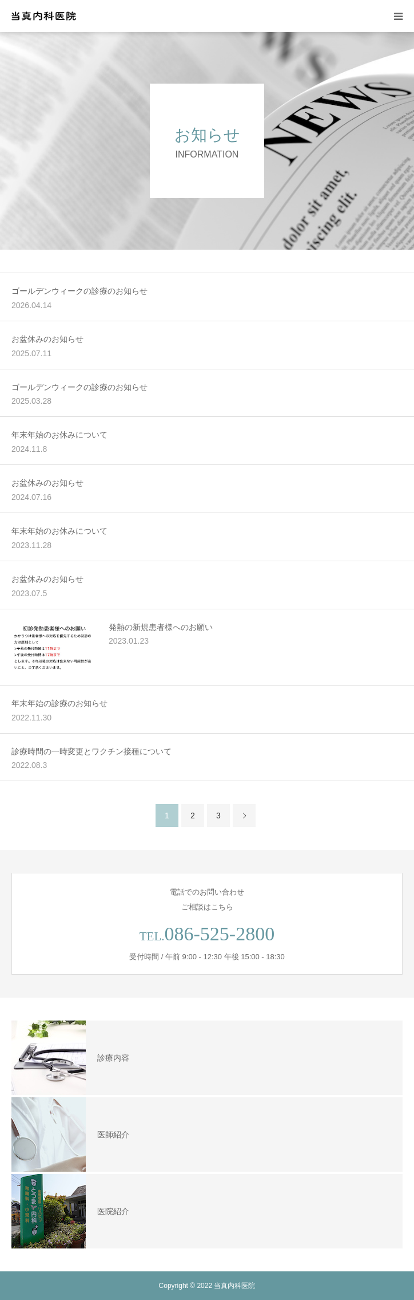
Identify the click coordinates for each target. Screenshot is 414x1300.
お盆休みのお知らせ (47, 339)
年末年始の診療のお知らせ (59, 703)
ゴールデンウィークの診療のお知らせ (79, 291)
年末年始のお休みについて (59, 434)
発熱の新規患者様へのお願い (161, 627)
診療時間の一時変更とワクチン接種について (91, 751)
